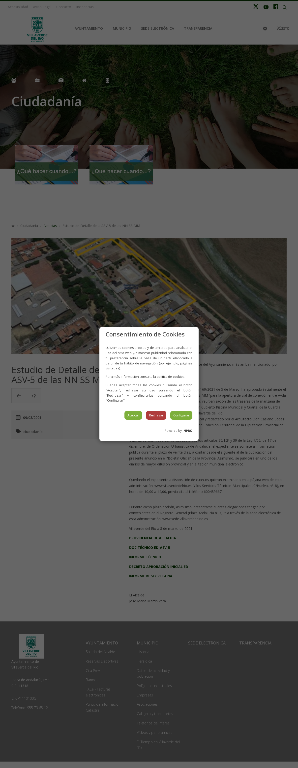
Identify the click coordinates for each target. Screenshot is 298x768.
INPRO (187, 431)
